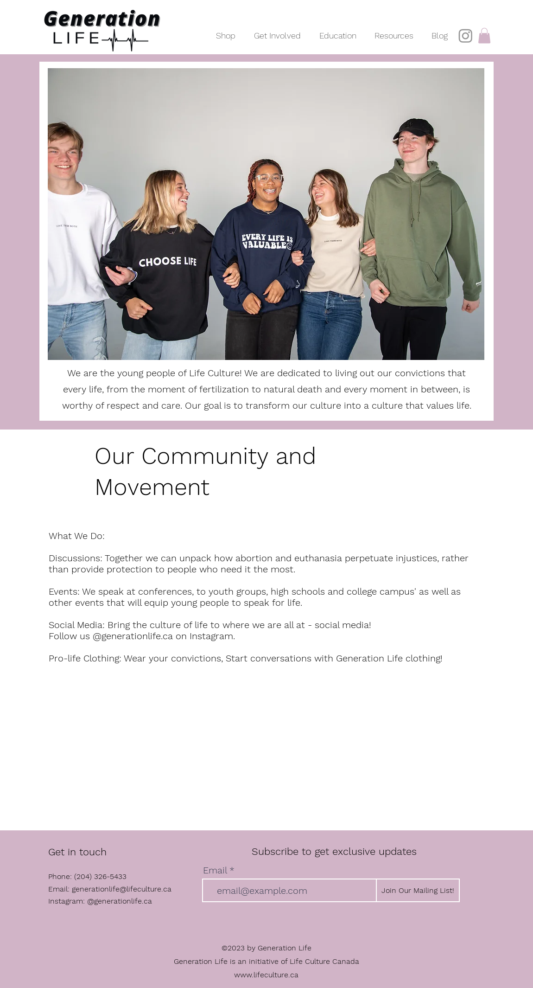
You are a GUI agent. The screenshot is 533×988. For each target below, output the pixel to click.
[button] (277, 31)
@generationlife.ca (119, 901)
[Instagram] (466, 35)
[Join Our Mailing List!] (418, 890)
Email (215, 870)
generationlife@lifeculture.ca (121, 889)
